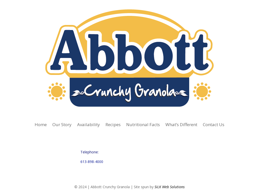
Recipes (113, 125)
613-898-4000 (91, 161)
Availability (88, 125)
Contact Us (213, 125)
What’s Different (181, 125)
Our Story (62, 125)
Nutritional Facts (143, 125)
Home (41, 125)
